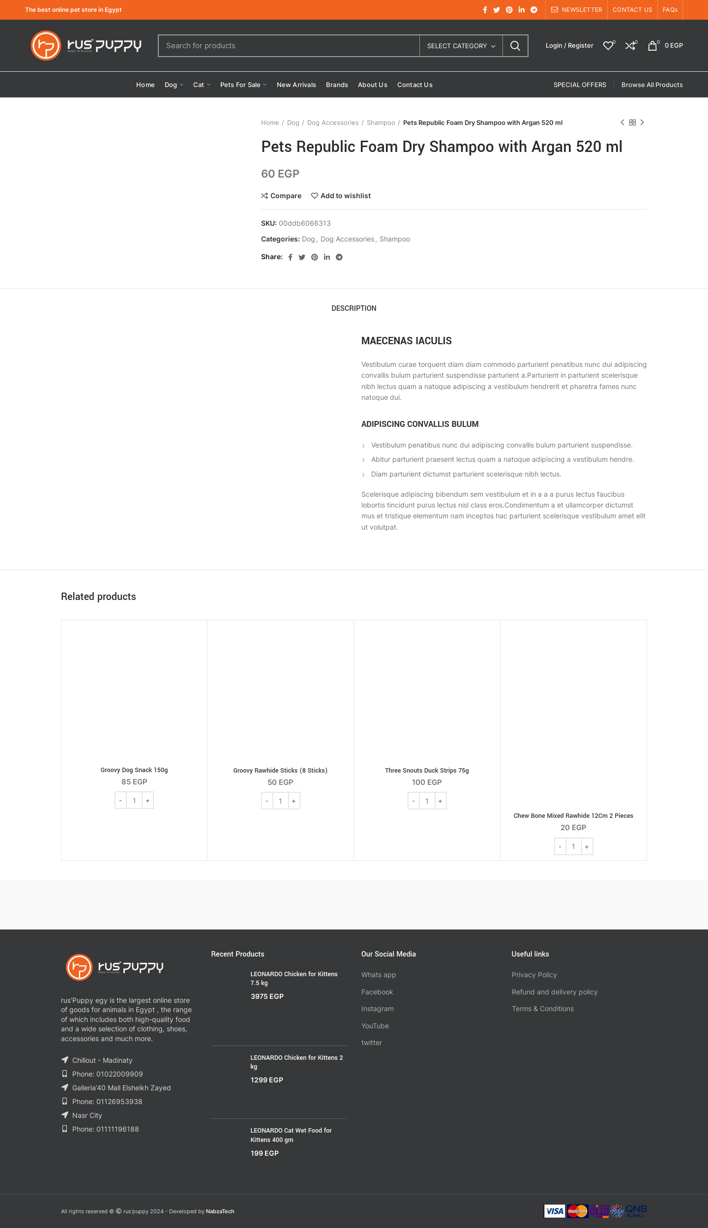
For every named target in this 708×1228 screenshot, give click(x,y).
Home (270, 122)
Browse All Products (652, 85)
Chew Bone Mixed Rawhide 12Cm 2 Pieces (573, 815)
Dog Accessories (333, 122)
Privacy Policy (534, 974)
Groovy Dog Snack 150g (134, 770)
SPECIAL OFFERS (580, 85)
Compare (285, 195)
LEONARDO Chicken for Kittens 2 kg (297, 1062)
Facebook (377, 992)
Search (515, 45)
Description (354, 308)
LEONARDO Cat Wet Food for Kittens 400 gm (291, 1135)
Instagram (377, 1008)
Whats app (378, 974)
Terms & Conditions (543, 1008)
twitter (371, 1042)
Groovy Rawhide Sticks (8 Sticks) (280, 770)
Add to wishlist (346, 195)
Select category (457, 46)
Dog (293, 122)
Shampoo (381, 122)
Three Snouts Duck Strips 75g (427, 770)
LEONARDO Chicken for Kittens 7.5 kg (294, 979)
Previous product (622, 122)
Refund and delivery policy (555, 992)
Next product (642, 122)
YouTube (375, 1025)
